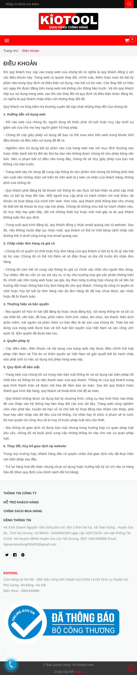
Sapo (79, 671)
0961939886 (30, 591)
